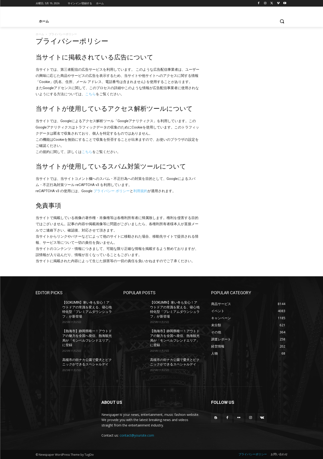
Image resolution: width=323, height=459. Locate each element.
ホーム (40, 34)
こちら (90, 94)
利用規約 (140, 191)
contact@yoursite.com (137, 435)
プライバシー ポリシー (111, 191)
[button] (282, 21)
